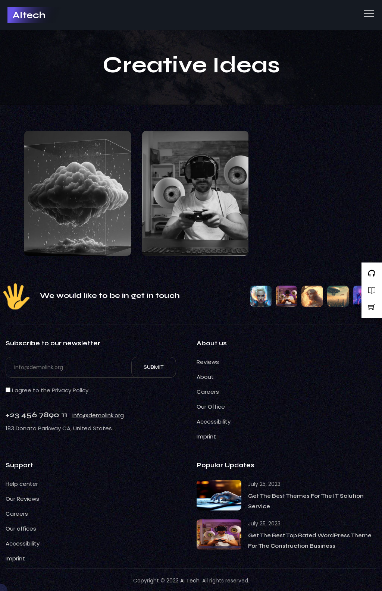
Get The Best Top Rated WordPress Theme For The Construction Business (310, 540)
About (205, 377)
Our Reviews (22, 499)
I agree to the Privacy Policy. (48, 390)
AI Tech (190, 580)
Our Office (211, 407)
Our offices (21, 528)
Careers (208, 392)
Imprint (206, 436)
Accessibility (214, 421)
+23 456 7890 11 (36, 414)
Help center (22, 484)
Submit (154, 367)
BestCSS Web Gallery (20, 17)
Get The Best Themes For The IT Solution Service (306, 501)
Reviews (208, 362)
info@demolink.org (98, 415)
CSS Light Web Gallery (15, 301)
